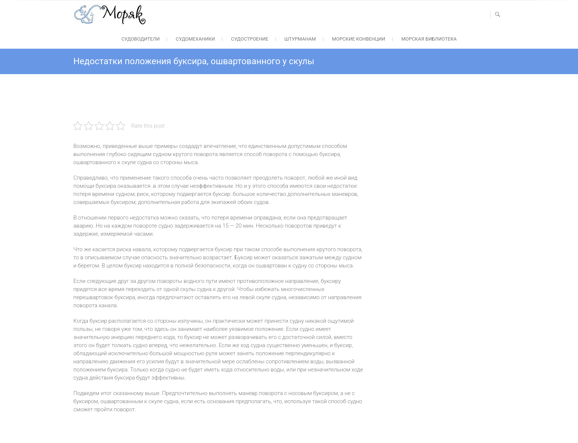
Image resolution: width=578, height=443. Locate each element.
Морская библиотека (429, 39)
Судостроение (249, 39)
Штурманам (300, 39)
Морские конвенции (358, 39)
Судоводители (140, 39)
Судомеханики (195, 39)
